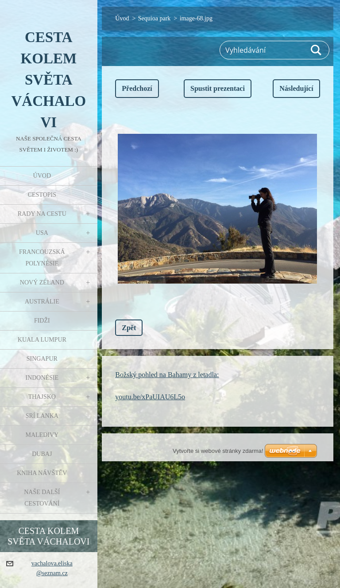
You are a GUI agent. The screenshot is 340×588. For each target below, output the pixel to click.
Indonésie (41, 377)
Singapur (42, 358)
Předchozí (137, 88)
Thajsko (42, 396)
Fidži (42, 320)
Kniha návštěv (42, 473)
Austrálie (42, 301)
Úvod (42, 175)
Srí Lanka (42, 416)
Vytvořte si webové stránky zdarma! (218, 451)
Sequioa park (154, 18)
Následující (296, 88)
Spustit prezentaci (217, 88)
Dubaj (42, 454)
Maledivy (41, 435)
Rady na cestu (42, 213)
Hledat (316, 50)
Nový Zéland (42, 282)
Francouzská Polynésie (42, 258)
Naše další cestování (42, 498)
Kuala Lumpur (42, 339)
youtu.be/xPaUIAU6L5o (150, 397)
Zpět (129, 327)
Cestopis (42, 194)
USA (42, 233)
